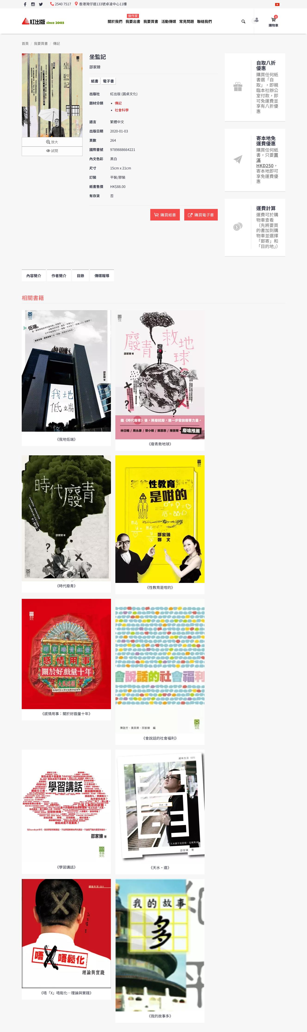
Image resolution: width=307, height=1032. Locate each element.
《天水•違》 (160, 867)
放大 (52, 142)
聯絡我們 (204, 21)
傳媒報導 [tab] (102, 275)
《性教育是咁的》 (160, 587)
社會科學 (122, 110)
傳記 (56, 43)
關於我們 (115, 21)
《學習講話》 (66, 867)
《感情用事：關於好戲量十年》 (66, 713)
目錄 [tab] (80, 275)
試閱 (52, 151)
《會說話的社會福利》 (159, 738)
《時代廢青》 (66, 585)
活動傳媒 (168, 21)
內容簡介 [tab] (33, 275)
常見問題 (186, 21)
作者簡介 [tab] (59, 275)
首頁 (25, 43)
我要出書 (133, 19)
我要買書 (150, 21)
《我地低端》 (66, 439)
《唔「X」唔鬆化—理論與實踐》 (66, 992)
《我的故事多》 (160, 1016)
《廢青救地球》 (160, 444)
